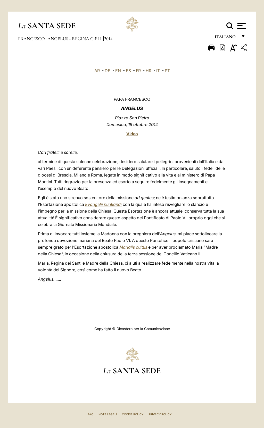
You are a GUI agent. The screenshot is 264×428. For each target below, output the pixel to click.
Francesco (32, 38)
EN (118, 70)
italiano (226, 38)
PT (167, 70)
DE (107, 70)
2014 (108, 38)
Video (132, 133)
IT (158, 70)
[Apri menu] (241, 25)
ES (128, 70)
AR (97, 70)
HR (148, 70)
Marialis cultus (133, 247)
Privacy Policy (159, 414)
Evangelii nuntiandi (103, 204)
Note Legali (107, 414)
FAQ (90, 414)
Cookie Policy (132, 414)
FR (138, 70)
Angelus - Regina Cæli (75, 38)
